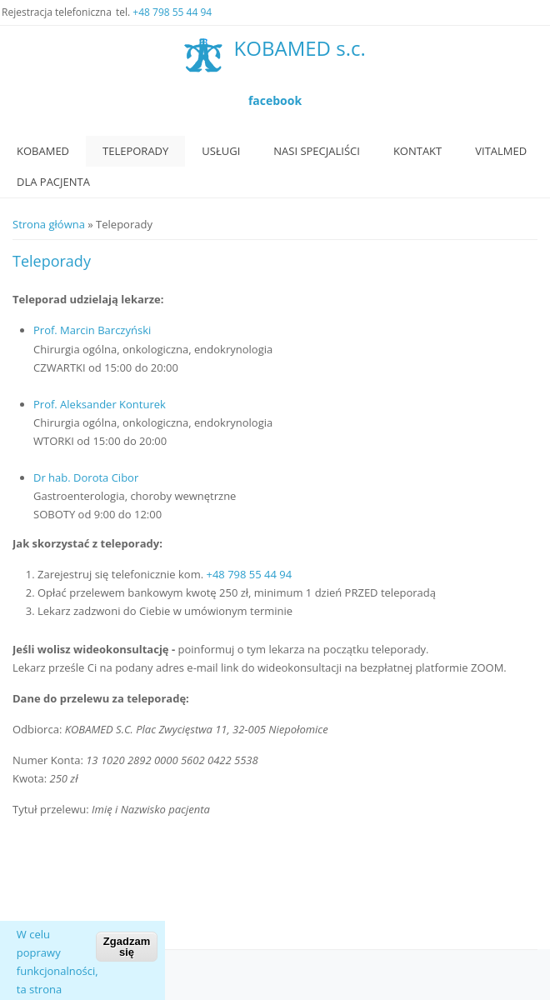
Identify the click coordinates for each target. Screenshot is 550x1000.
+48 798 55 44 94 (172, 12)
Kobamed (43, 150)
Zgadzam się (126, 958)
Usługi (221, 150)
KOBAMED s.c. (300, 49)
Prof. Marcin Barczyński (92, 330)
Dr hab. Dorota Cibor (85, 477)
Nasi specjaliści (316, 150)
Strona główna (48, 224)
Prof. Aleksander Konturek (99, 404)
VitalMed (501, 150)
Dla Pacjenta (53, 181)
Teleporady (135, 150)
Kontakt (417, 150)
